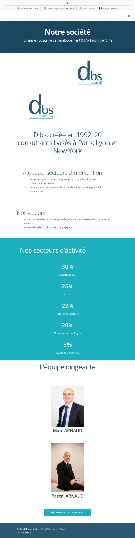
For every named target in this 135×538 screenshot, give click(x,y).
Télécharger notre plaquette (58, 8)
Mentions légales (38, 529)
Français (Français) (109, 8)
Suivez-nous (86, 8)
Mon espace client (27, 8)
